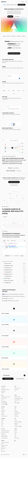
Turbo (2, 426)
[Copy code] (24, 241)
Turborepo (16, 389)
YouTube (3, 451)
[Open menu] (26, 2)
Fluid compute (3, 398)
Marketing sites (4, 435)
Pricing (2, 408)
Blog (15, 410)
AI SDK (15, 420)
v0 (14, 391)
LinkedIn (3, 448)
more (22, 255)
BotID (15, 401)
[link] (22, 5)
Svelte (2, 423)
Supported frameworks (5, 389)
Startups (2, 414)
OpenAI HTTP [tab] (13, 240)
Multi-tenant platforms (5, 432)
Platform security (17, 396)
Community (16, 416)
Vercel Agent (4, 404)
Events (2, 443)
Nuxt (2, 421)
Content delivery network (5, 396)
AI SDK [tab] (4, 240)
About (15, 430)
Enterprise (3, 411)
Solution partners (4, 416)
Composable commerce (5, 430)
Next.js (2, 420)
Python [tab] (8, 240)
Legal (15, 436)
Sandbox (16, 402)
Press (15, 435)
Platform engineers (4, 436)
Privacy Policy (16, 438)
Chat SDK (16, 424)
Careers (15, 432)
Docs (15, 408)
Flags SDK (16, 423)
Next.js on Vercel (17, 388)
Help (15, 433)
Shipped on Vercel (4, 445)
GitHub (3, 446)
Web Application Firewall (18, 398)
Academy (16, 414)
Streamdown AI (17, 426)
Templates (3, 388)
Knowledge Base (17, 413)
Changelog (16, 411)
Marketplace (3, 391)
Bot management (17, 399)
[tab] (4, 36)
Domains (2, 392)
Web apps (3, 433)
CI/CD (2, 399)
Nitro (2, 424)
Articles (2, 413)
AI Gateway (4, 402)
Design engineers (4, 438)
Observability (3, 401)
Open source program (5, 442)
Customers (3, 410)
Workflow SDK (17, 421)
